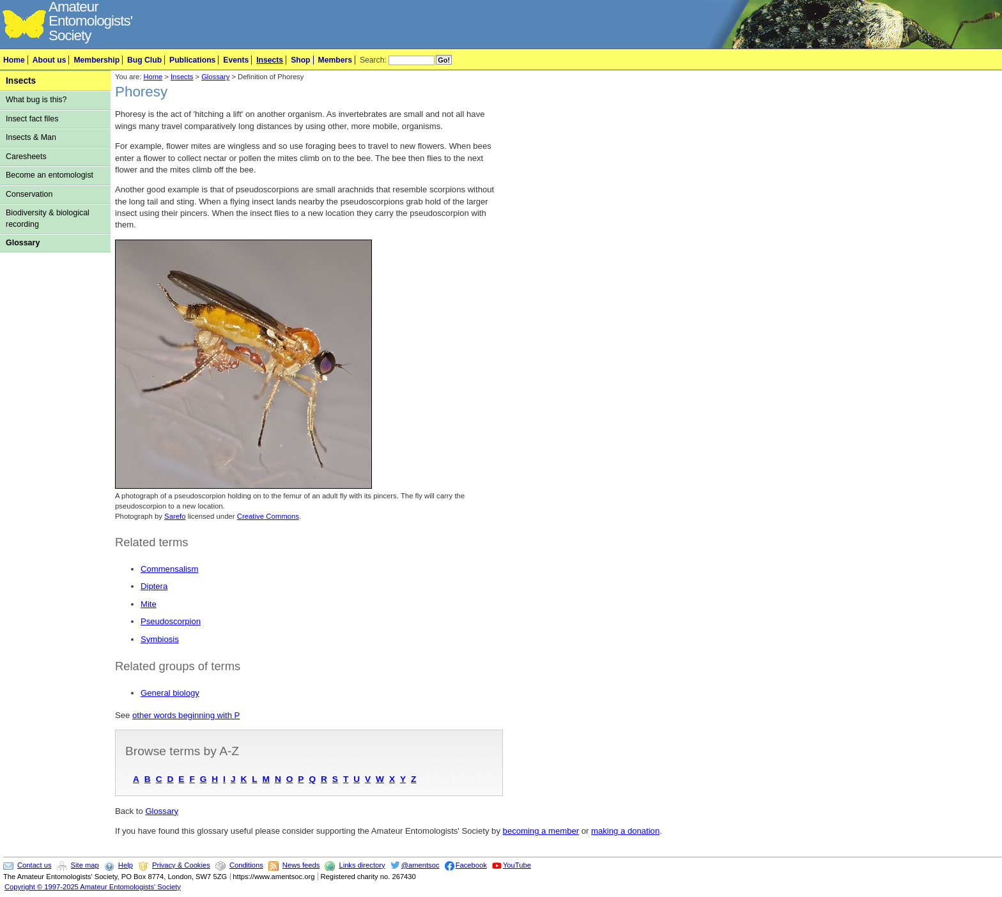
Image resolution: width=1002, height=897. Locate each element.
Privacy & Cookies (181, 865)
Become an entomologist (49, 175)
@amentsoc (420, 865)
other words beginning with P (186, 715)
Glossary (23, 242)
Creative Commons (268, 516)
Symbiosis (160, 639)
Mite (149, 604)
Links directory (362, 865)
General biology (170, 693)
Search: (373, 60)
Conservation (29, 194)
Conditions (246, 865)
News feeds (301, 865)
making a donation (625, 831)
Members (335, 60)
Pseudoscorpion (171, 621)
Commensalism (169, 569)
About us (49, 60)
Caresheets (26, 156)
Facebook (471, 865)
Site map (85, 865)
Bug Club (144, 60)
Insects (269, 60)
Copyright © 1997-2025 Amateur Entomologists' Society (92, 887)
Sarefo (174, 516)
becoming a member (541, 831)
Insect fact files (32, 118)
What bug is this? (36, 99)
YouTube (517, 865)
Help (125, 865)
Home (14, 60)
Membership (96, 60)
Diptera (154, 586)
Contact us (34, 865)
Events (236, 60)
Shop (300, 60)
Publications (192, 60)
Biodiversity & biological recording (47, 218)
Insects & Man (31, 137)
